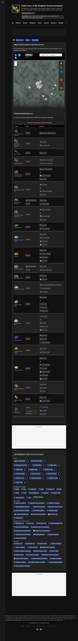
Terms (33, 626)
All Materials (35, 40)
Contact (28, 626)
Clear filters (27, 57)
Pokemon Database (51, 626)
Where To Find (19, 40)
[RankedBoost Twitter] (37, 629)
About (23, 626)
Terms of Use (35, 618)
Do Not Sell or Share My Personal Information (11, 620)
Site (44, 626)
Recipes (28, 40)
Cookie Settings (42, 618)
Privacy (39, 626)
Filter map (29, 55)
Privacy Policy (28, 618)
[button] (43, 96)
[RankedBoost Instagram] (41, 629)
